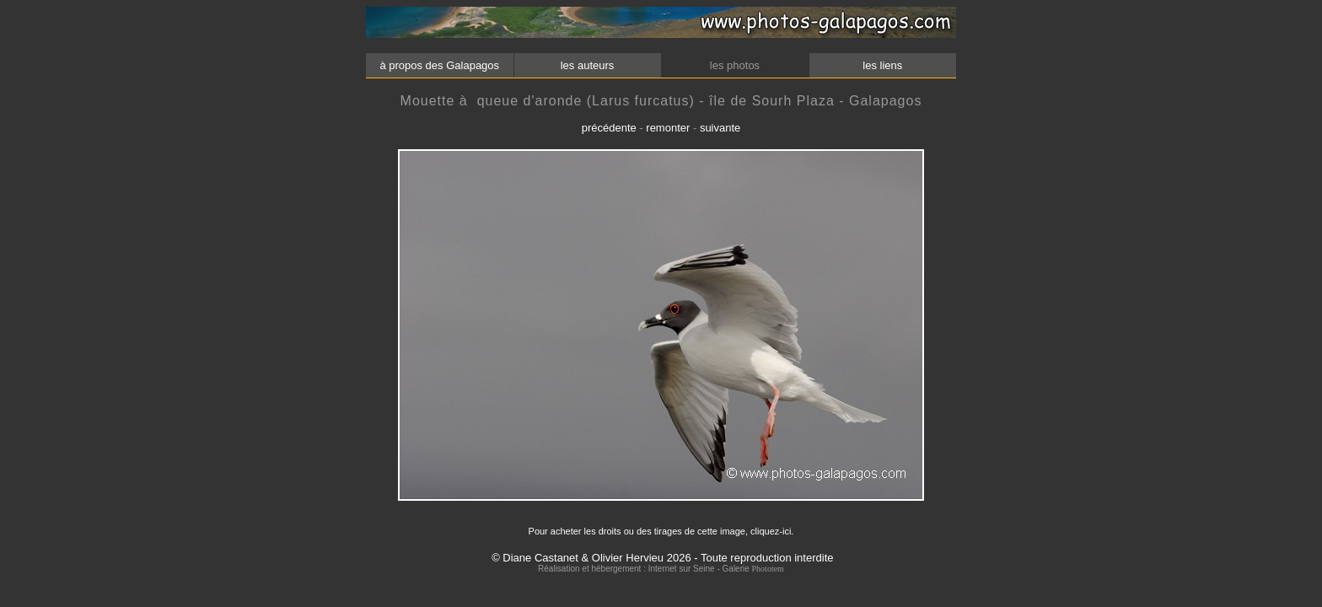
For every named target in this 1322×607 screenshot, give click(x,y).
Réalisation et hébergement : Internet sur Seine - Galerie (644, 568)
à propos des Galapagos (440, 65)
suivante (720, 127)
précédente (609, 127)
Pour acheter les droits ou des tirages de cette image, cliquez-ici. (661, 531)
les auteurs (587, 65)
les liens (882, 65)
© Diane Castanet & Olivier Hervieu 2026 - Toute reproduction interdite (662, 557)
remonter (668, 127)
